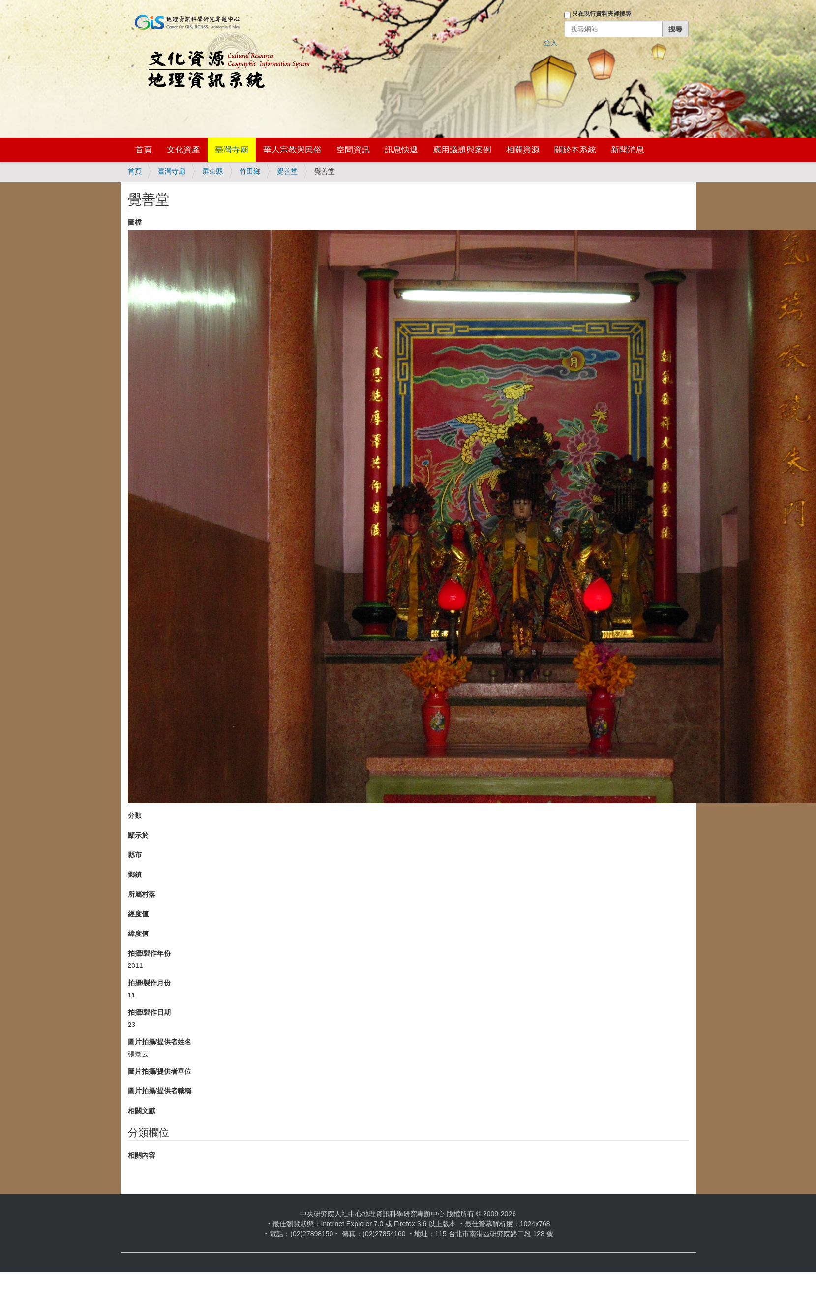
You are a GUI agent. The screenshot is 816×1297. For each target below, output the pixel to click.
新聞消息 (627, 149)
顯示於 (138, 835)
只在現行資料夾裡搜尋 (601, 13)
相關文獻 (141, 1111)
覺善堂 (287, 171)
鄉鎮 (135, 874)
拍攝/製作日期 (149, 1012)
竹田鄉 (250, 171)
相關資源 (523, 149)
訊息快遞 (401, 149)
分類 (135, 815)
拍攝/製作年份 (149, 953)
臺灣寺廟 (231, 149)
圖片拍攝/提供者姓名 (160, 1042)
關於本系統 (575, 149)
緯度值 (138, 933)
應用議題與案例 (462, 149)
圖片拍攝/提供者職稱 (160, 1091)
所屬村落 (141, 894)
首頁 (143, 149)
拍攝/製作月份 (149, 983)
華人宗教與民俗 (292, 149)
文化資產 (183, 149)
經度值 (138, 914)
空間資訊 (353, 149)
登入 (550, 43)
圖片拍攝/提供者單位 (160, 1071)
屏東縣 (212, 171)
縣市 (135, 855)
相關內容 (141, 1155)
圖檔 (135, 222)
